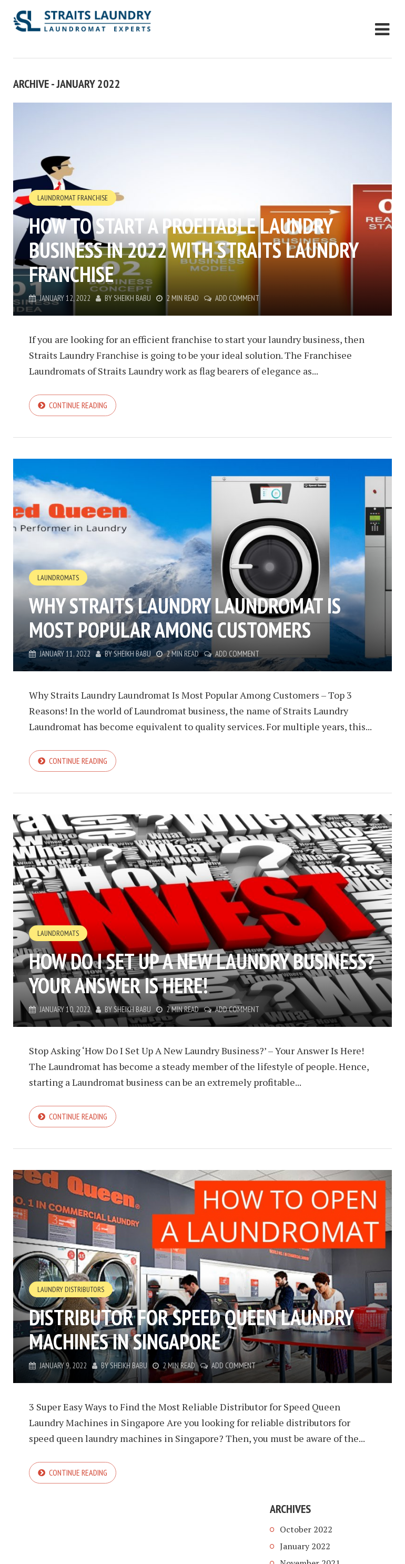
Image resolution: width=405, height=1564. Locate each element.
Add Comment (237, 298)
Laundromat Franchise (72, 198)
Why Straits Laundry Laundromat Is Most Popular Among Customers (185, 617)
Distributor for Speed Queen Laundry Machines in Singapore (191, 1329)
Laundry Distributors (70, 1289)
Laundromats (58, 577)
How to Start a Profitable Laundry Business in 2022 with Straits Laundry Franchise (193, 250)
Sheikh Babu (132, 298)
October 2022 (306, 1529)
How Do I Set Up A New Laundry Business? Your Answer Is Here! (202, 973)
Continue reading (78, 405)
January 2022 (305, 1546)
